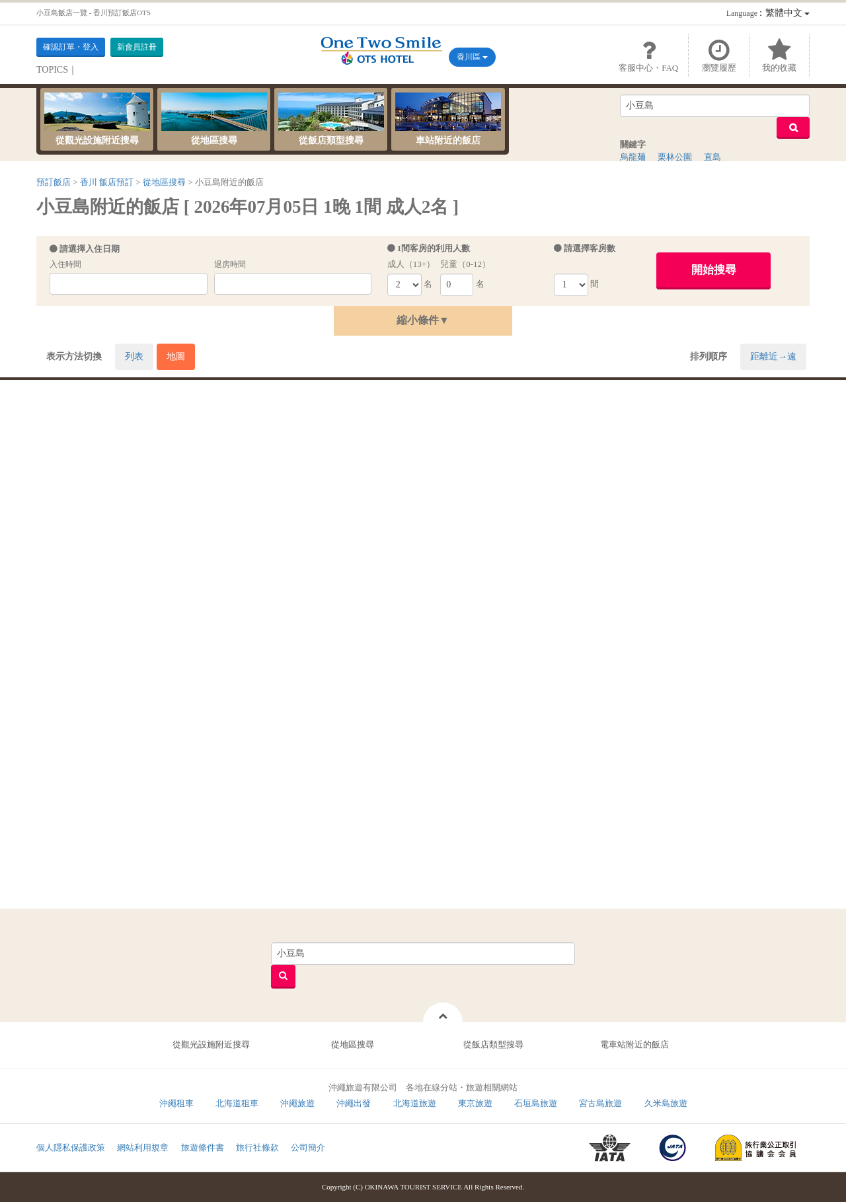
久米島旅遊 (665, 1103)
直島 (712, 157)
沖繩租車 (176, 1103)
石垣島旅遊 (535, 1103)
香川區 (472, 56)
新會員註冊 (137, 47)
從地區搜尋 (214, 119)
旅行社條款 (257, 1147)
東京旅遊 (475, 1103)
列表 (134, 356)
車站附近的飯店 (448, 119)
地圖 (176, 356)
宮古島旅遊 (600, 1103)
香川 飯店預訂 (107, 182)
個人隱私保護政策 (70, 1147)
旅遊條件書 (202, 1147)
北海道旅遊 (414, 1103)
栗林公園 (675, 157)
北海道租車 (236, 1103)
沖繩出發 (353, 1103)
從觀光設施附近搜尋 (97, 119)
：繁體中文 (768, 13)
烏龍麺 (633, 157)
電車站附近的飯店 (634, 1044)
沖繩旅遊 (297, 1103)
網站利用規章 (143, 1147)
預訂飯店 (53, 182)
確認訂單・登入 (70, 47)
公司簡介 (308, 1147)
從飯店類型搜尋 (331, 119)
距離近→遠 (773, 356)
